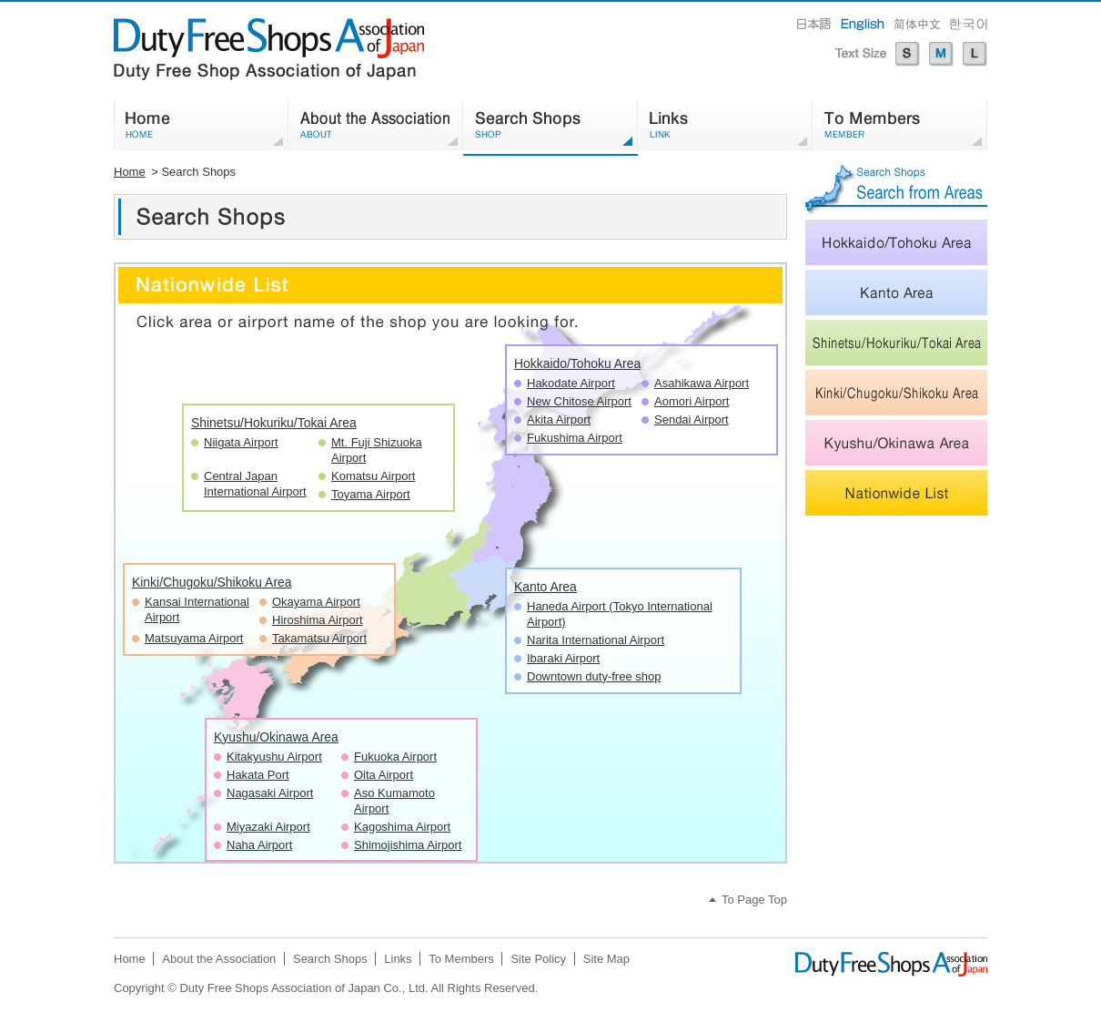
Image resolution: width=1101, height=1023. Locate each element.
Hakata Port (258, 775)
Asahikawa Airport (701, 383)
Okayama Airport (316, 602)
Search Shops (330, 959)
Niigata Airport (241, 442)
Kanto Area (545, 586)
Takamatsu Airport (319, 638)
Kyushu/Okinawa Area (276, 737)
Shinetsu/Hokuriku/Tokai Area (274, 422)
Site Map (606, 959)
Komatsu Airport (373, 476)
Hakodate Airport (571, 383)
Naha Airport (259, 845)
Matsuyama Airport (194, 638)
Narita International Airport (595, 640)
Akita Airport (559, 419)
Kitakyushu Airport (274, 756)
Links (397, 959)
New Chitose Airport (579, 401)
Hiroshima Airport (317, 620)
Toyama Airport (370, 494)
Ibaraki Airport (563, 658)
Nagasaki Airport (270, 793)
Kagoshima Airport (402, 827)
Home (130, 172)
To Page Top (754, 899)
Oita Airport (383, 775)
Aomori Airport (691, 401)
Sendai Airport (691, 419)
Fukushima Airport (574, 438)
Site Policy (538, 959)
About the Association (219, 959)
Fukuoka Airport (395, 756)
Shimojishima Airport (408, 845)
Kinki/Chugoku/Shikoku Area (211, 582)
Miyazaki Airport (268, 827)
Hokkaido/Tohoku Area (577, 363)
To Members (461, 959)
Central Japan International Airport (255, 483)
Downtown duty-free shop (594, 676)
